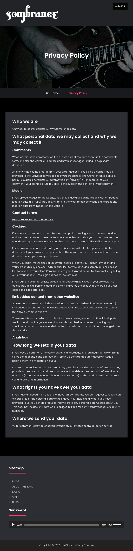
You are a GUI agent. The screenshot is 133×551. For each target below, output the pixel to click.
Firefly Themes (85, 545)
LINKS (15, 502)
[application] (66, 524)
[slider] (61, 525)
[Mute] (110, 524)
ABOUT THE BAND (22, 486)
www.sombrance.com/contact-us (33, 219)
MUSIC (16, 491)
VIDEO (15, 497)
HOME (15, 481)
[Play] (13, 524)
